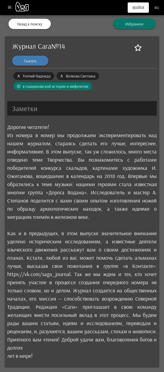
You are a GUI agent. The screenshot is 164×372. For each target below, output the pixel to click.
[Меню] (9, 8)
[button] (82, 108)
